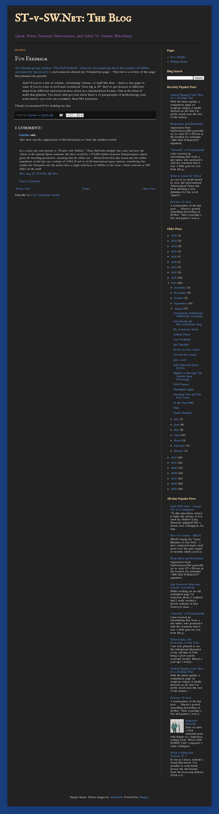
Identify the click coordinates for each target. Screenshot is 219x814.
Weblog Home (178, 61)
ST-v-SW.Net (178, 57)
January (179, 450)
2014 (174, 283)
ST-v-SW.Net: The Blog (73, 19)
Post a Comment (29, 181)
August (179, 308)
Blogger (143, 797)
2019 (174, 256)
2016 (174, 272)
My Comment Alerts (186, 329)
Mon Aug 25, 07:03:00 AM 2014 (38, 173)
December (180, 287)
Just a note (180, 360)
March (178, 440)
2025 (174, 235)
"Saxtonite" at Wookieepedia (187, 150)
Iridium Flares (182, 334)
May (177, 430)
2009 (174, 468)
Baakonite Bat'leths (191, 722)
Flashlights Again (184, 389)
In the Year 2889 (184, 402)
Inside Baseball (182, 412)
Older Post (148, 188)
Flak (176, 407)
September (181, 303)
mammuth (116, 797)
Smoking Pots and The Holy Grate (187, 396)
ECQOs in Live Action (187, 349)
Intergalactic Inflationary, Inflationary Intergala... (189, 315)
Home (86, 188)
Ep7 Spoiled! (181, 344)
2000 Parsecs (181, 384)
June (177, 424)
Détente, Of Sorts (180, 202)
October (179, 298)
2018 (174, 262)
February (180, 445)
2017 (174, 267)
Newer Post (23, 188)
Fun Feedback (182, 339)
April (177, 435)
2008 (174, 473)
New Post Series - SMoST (185, 535)
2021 (174, 251)
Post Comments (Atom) (45, 195)
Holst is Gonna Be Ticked (185, 176)
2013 (174, 457)
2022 (174, 246)
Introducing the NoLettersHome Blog (188, 323)
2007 (174, 478)
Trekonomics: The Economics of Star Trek (184, 641)
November (180, 292)
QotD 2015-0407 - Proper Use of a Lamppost (185, 508)
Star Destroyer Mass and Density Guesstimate (185, 586)
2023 (174, 240)
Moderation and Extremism (186, 124)
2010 (174, 462)
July (177, 419)
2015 (174, 277)
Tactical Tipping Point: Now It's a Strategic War (186, 96)
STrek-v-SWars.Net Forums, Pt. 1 (181, 754)
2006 (174, 483)
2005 (174, 489)
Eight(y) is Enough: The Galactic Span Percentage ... (188, 376)
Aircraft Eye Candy (185, 354)
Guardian (24, 135)
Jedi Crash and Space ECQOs (186, 366)
